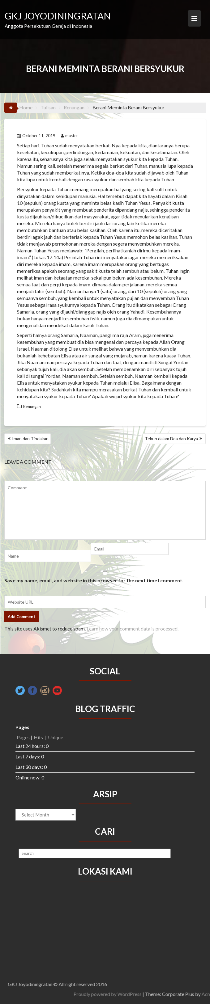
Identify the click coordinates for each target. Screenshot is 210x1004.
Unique (55, 737)
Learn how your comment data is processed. (132, 628)
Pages (23, 737)
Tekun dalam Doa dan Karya (171, 438)
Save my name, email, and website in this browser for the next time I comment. (93, 580)
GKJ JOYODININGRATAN (58, 15)
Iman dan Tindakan (30, 438)
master (69, 135)
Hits (39, 737)
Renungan (32, 406)
